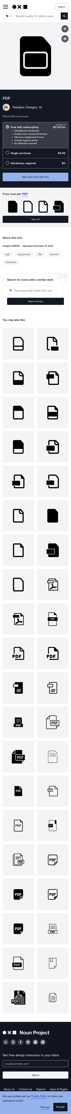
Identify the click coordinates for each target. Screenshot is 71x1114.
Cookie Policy (39, 1096)
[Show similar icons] (65, 38)
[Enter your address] (35, 1063)
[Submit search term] (64, 16)
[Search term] (37, 16)
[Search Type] (8, 16)
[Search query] (35, 290)
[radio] (35, 135)
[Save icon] (65, 28)
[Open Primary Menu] (5, 7)
